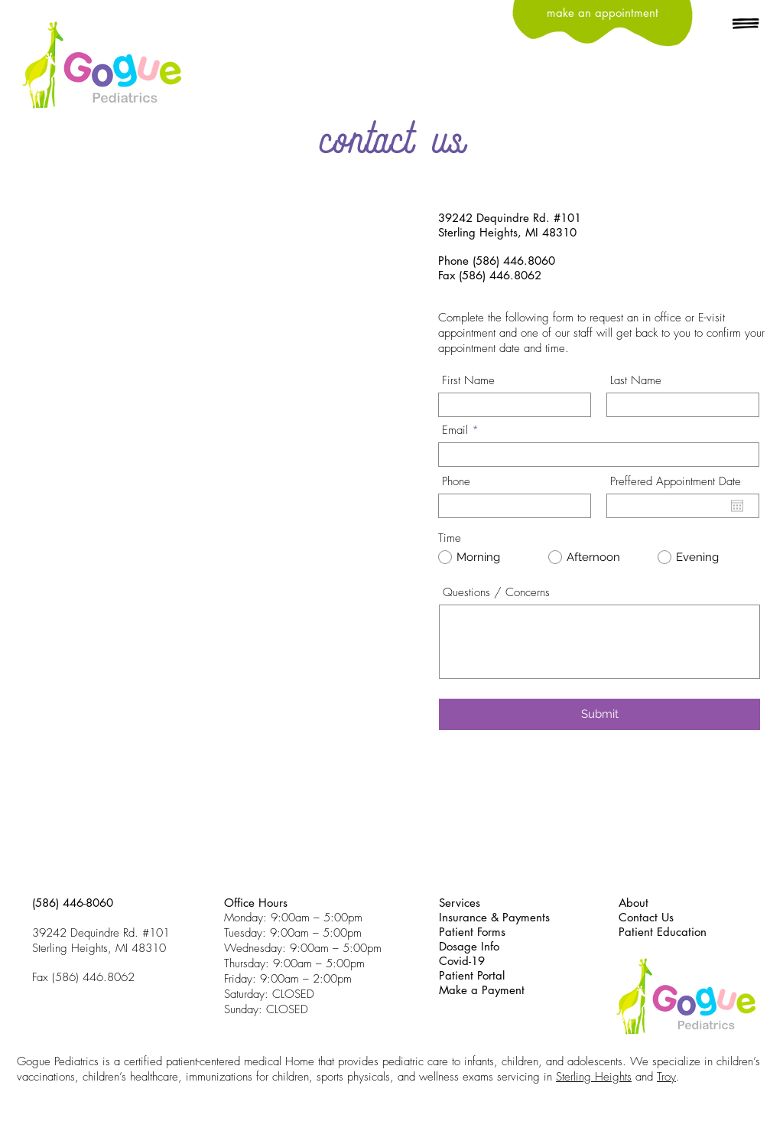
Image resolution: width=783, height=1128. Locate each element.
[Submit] (599, 714)
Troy (666, 1076)
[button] (746, 24)
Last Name (635, 380)
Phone (456, 481)
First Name (468, 380)
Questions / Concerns (496, 592)
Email (455, 430)
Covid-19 (462, 961)
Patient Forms (472, 931)
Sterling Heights (594, 1076)
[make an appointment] (602, 12)
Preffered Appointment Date (675, 481)
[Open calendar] (737, 506)
